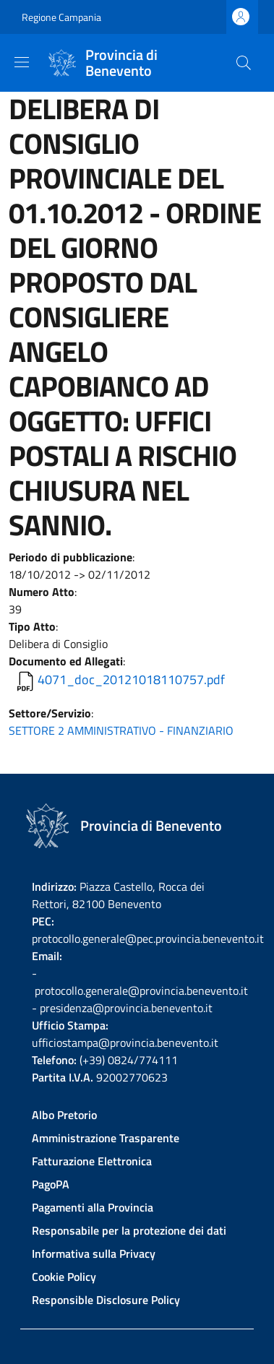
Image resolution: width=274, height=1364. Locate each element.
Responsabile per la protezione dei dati (129, 1230)
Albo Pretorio (64, 1114)
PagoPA (50, 1184)
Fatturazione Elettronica (92, 1161)
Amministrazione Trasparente (105, 1138)
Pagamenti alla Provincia (92, 1207)
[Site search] (243, 63)
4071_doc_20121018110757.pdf (131, 679)
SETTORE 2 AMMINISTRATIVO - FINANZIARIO (121, 730)
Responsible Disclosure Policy (106, 1299)
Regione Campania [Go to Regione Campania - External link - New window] (61, 17)
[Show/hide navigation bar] (22, 62)
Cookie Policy (64, 1276)
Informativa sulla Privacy (93, 1253)
